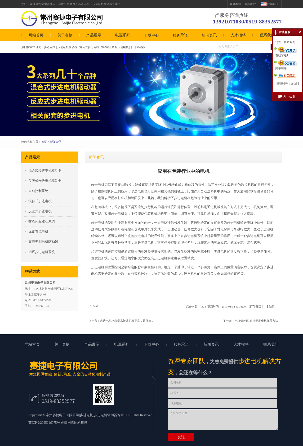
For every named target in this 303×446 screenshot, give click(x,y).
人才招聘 (238, 35)
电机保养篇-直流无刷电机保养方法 (256, 320)
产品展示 (93, 35)
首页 (44, 141)
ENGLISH (273, 4)
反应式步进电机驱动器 (45, 181)
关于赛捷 (64, 35)
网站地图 (251, 4)
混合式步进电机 (40, 201)
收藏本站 (235, 4)
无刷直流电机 (38, 231)
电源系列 (122, 35)
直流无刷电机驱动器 (43, 242)
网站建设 (80, 422)
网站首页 (36, 35)
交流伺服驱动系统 (41, 221)
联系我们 (267, 35)
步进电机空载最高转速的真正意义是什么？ (127, 320)
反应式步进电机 (40, 211)
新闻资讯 (209, 35)
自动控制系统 (38, 191)
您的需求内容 (223, 419)
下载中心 (151, 35)
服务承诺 (180, 35)
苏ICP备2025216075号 (44, 422)
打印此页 (255, 306)
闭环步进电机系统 (41, 252)
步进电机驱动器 (105, 415)
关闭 (271, 306)
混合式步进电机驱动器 (45, 170)
